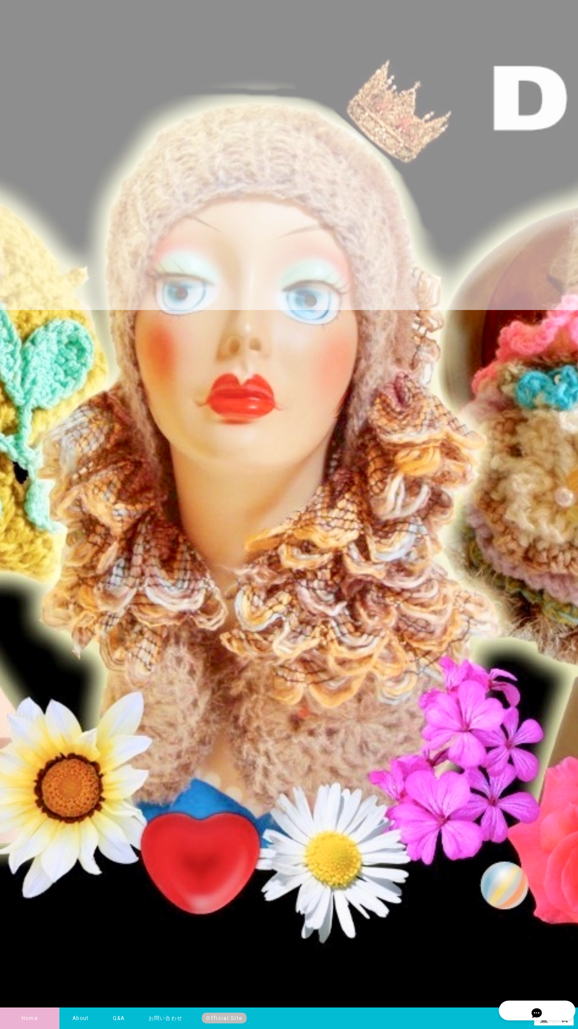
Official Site (224, 1018)
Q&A (119, 1018)
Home (30, 1018)
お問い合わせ (165, 1018)
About (80, 1018)
